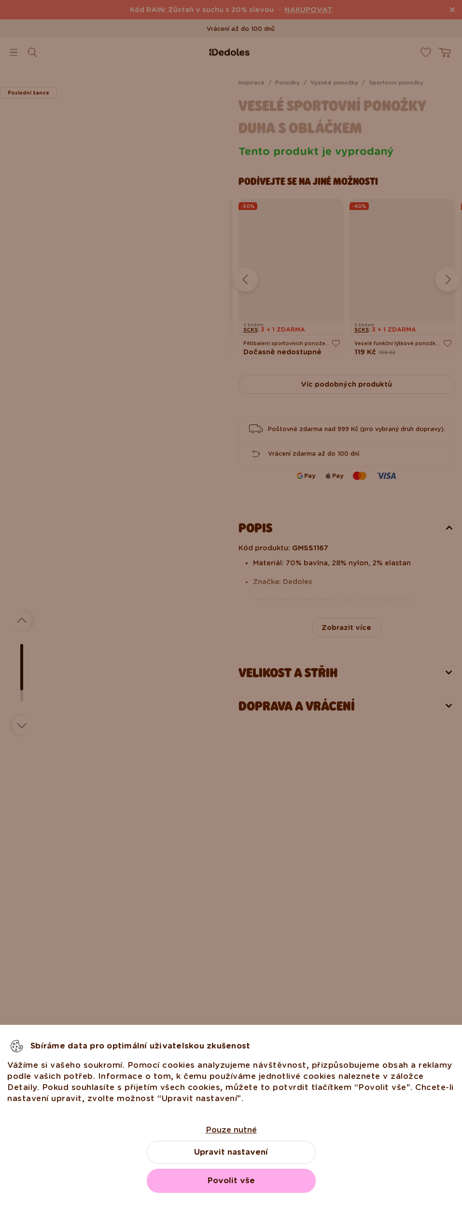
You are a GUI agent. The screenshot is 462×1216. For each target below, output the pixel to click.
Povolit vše (231, 1180)
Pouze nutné (231, 1129)
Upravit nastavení (231, 1152)
